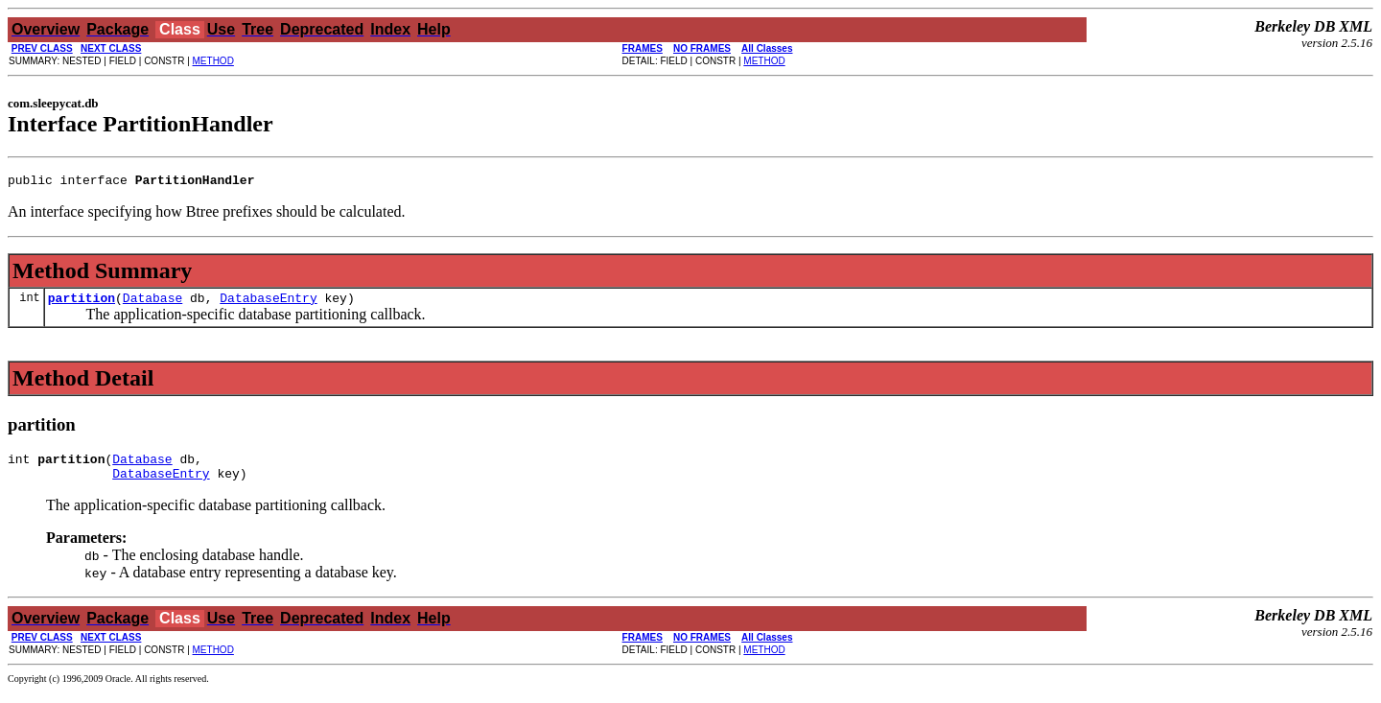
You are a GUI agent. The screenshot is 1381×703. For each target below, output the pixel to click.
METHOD (213, 61)
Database (152, 303)
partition (81, 303)
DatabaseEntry (268, 303)
